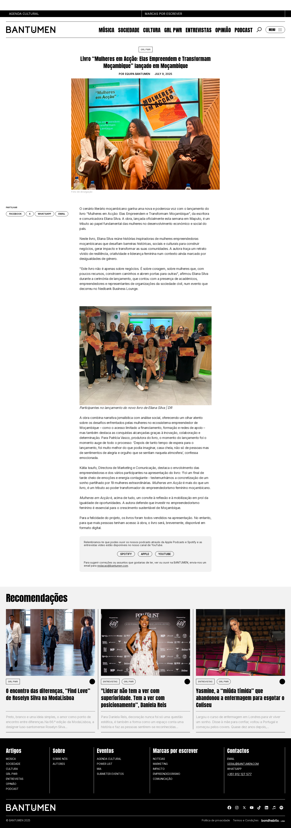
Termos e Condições (246, 820)
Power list (104, 763)
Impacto (159, 768)
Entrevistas (199, 29)
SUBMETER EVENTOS (110, 773)
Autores (59, 763)
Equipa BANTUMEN (137, 73)
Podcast (244, 29)
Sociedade (128, 29)
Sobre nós (60, 758)
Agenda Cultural (109, 758)
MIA (99, 768)
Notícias (159, 758)
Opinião (223, 29)
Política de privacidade (216, 820)
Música (106, 29)
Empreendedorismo (166, 773)
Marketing (160, 763)
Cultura (152, 29)
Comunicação (162, 778)
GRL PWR (173, 29)
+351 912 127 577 (239, 774)
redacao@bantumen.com (112, 565)
